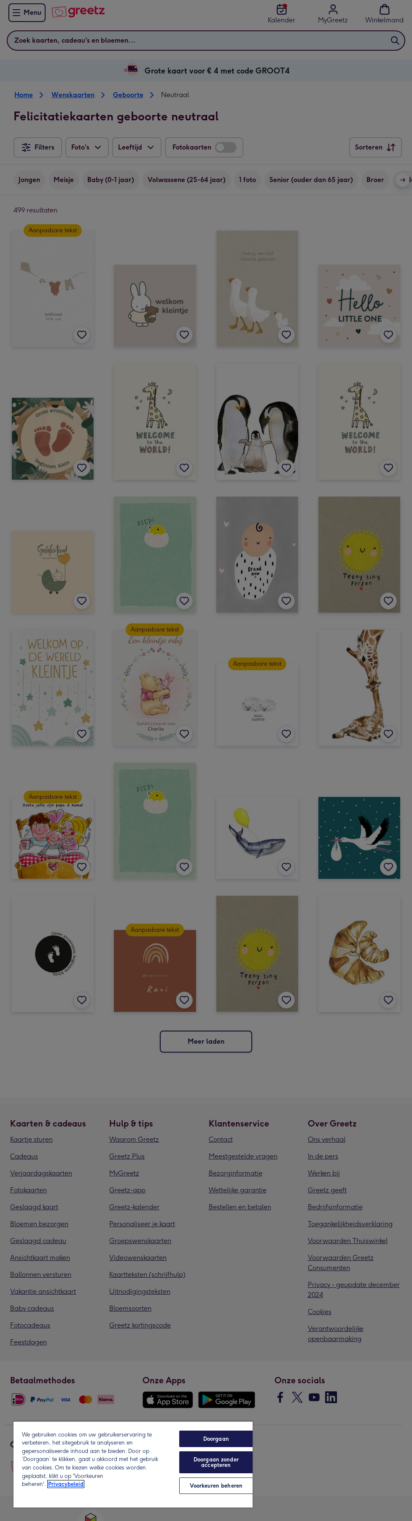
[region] (133, 1464)
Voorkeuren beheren (216, 1486)
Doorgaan (216, 1439)
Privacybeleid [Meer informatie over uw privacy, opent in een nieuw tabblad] (65, 1484)
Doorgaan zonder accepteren (216, 1462)
